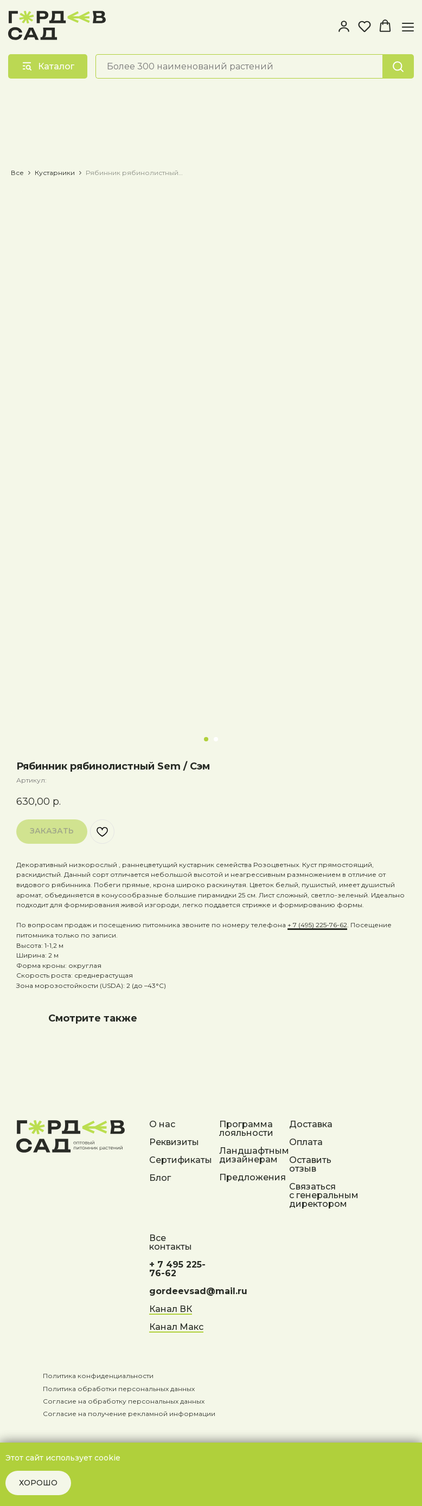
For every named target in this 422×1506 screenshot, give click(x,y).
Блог (160, 1178)
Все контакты (170, 1243)
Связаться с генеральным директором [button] (324, 1195)
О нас (162, 1124)
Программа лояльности (246, 1129)
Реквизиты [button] (174, 1142)
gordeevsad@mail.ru (198, 1291)
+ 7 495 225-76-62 (177, 1269)
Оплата (306, 1142)
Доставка (311, 1124)
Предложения (252, 1177)
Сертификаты (180, 1160)
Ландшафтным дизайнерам (254, 1156)
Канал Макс (176, 1327)
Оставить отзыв (310, 1165)
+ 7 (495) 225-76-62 (317, 925)
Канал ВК (170, 1309)
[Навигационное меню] (408, 27)
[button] (343, 26)
